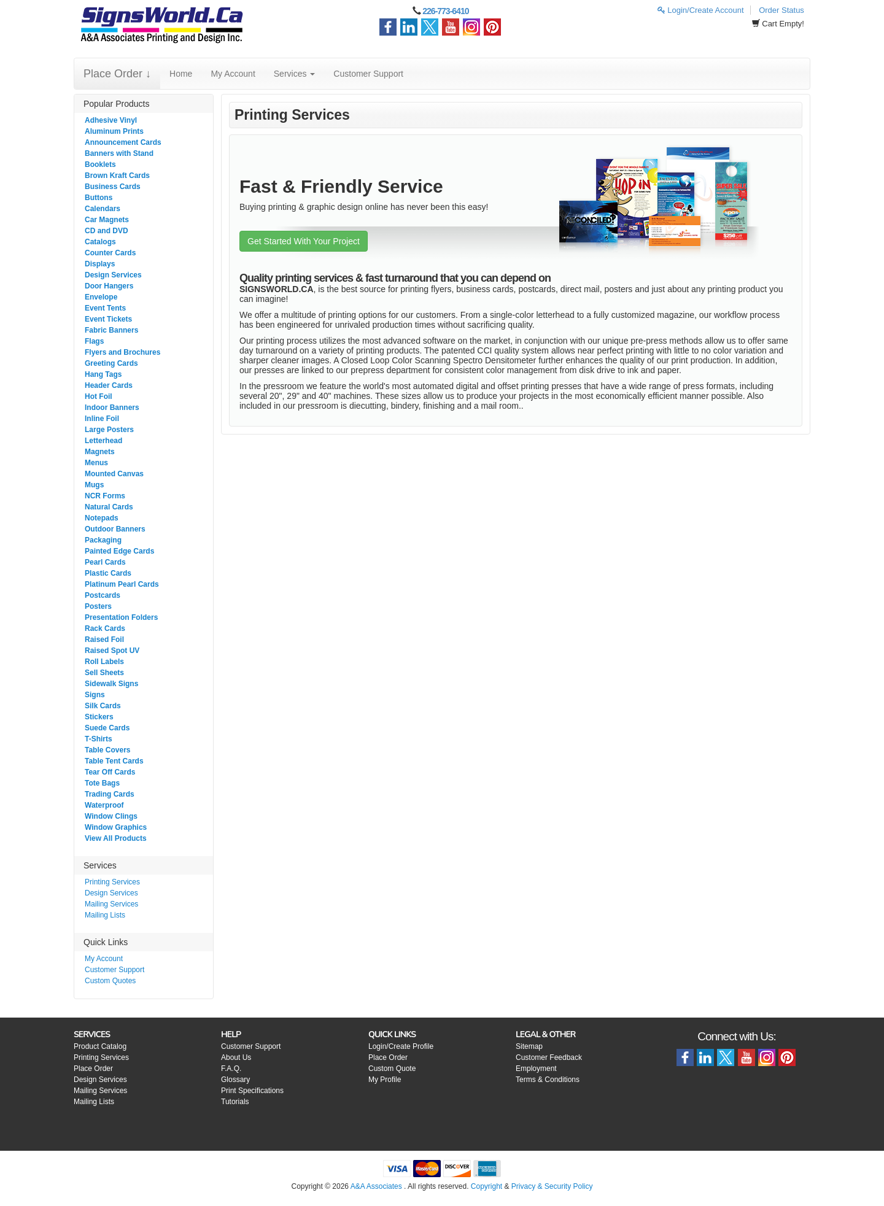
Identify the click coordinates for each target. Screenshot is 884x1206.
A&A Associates (376, 1186)
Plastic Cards (108, 573)
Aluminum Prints (114, 131)
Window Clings (111, 816)
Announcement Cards (123, 142)
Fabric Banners (111, 330)
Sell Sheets (104, 672)
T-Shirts (98, 739)
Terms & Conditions (548, 1079)
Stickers (99, 717)
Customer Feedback (549, 1057)
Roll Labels (104, 661)
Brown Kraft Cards (117, 175)
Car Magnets (107, 219)
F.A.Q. (231, 1068)
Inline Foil (102, 418)
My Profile (384, 1079)
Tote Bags (102, 783)
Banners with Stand (119, 153)
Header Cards (109, 385)
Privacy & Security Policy (552, 1186)
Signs (95, 694)
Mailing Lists (105, 915)
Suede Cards (107, 728)
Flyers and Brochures (122, 352)
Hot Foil (98, 396)
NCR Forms (105, 496)
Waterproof (104, 805)
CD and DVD (106, 230)
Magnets (100, 451)
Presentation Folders (121, 617)
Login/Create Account (700, 10)
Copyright (486, 1186)
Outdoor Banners (115, 529)
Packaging (103, 540)
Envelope (101, 297)
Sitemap (529, 1046)
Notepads (101, 518)
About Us (236, 1057)
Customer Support (368, 74)
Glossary (235, 1079)
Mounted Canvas (114, 474)
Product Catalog (100, 1046)
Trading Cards (109, 794)
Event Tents (105, 308)
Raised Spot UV (112, 650)
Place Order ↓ (117, 74)
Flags (94, 341)
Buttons (98, 197)
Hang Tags (103, 374)
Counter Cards (110, 253)
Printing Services (112, 882)
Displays (100, 264)
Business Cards (113, 186)
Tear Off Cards (110, 772)
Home (180, 74)
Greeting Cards (111, 363)
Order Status (781, 10)
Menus (96, 462)
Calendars (102, 208)
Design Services (113, 275)
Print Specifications (252, 1090)
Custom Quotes (110, 980)
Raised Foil (104, 639)
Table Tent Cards (114, 761)
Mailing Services (111, 904)
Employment (536, 1068)
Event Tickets (108, 319)
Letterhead (103, 440)
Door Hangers (109, 286)
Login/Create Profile (400, 1046)
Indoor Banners (112, 407)
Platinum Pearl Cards (122, 584)
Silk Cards (103, 706)
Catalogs (100, 242)
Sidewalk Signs (111, 683)
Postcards (102, 595)
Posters (98, 606)
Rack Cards (105, 628)
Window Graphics (116, 827)
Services (295, 74)
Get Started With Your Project (303, 241)
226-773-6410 (445, 11)
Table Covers (107, 750)
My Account (233, 74)
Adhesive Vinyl (111, 120)
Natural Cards (109, 507)
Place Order (93, 1068)
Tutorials (235, 1101)
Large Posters (109, 429)
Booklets (100, 164)
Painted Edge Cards (119, 551)
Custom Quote (392, 1068)
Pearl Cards (105, 562)
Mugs (94, 485)
